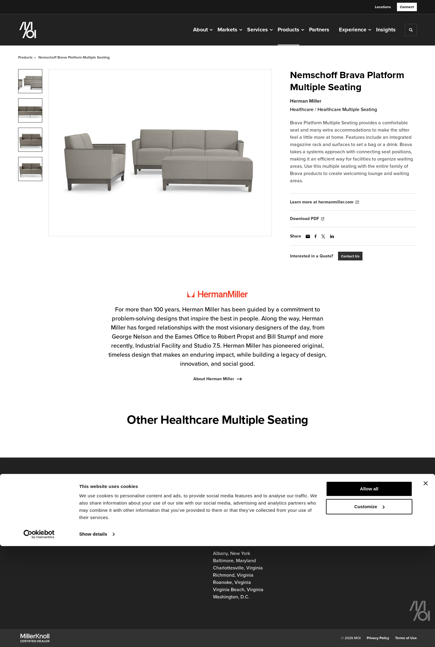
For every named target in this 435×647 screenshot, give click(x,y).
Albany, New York (231, 553)
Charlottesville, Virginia (238, 568)
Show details (93, 635)
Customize (369, 607)
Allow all (369, 589)
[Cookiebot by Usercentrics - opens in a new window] (39, 635)
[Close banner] (426, 584)
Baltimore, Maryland (234, 561)
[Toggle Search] (411, 30)
